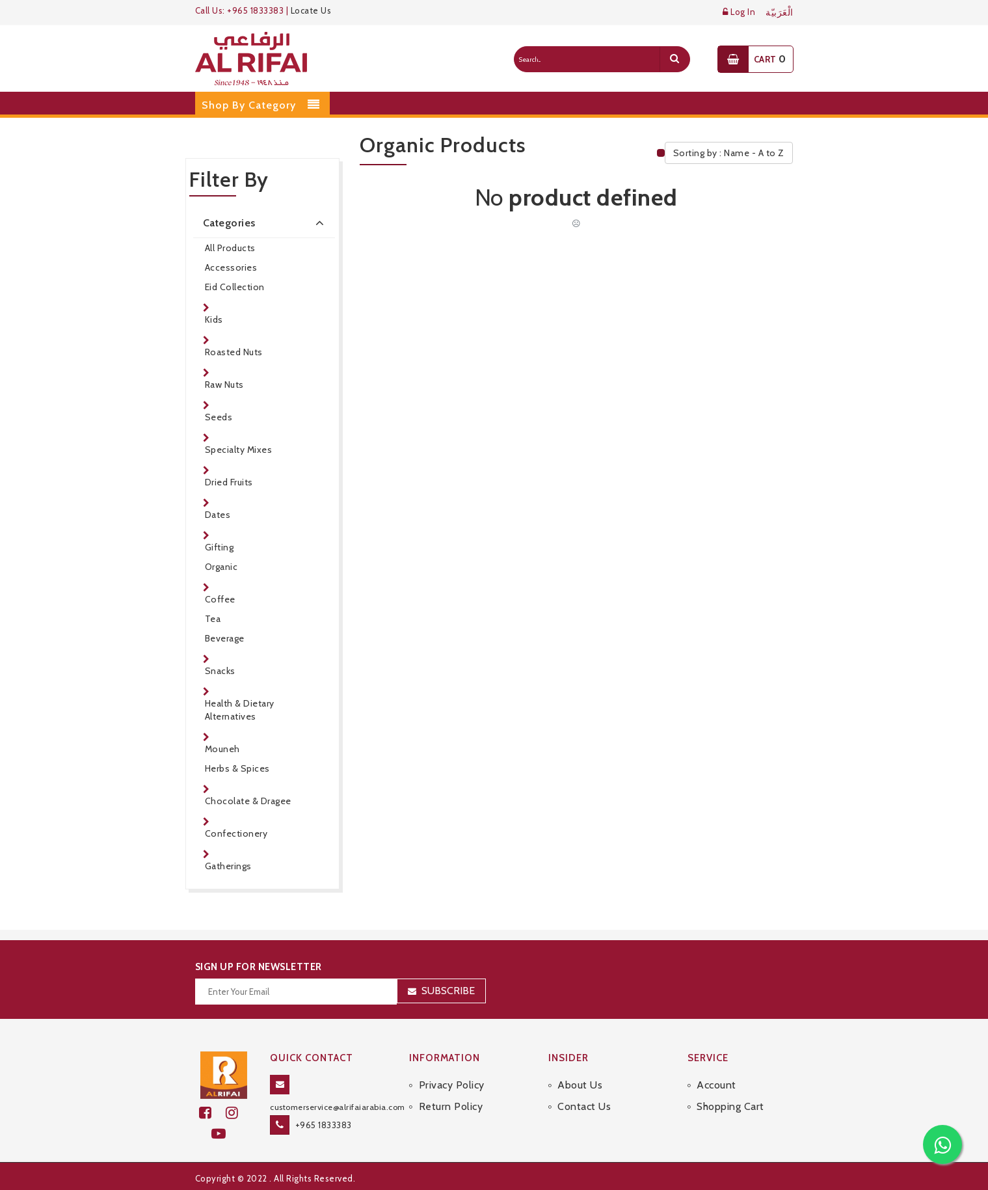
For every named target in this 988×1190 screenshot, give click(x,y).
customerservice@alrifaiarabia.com (337, 1107)
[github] (237, 1113)
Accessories (231, 267)
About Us (579, 1085)
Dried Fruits (229, 482)
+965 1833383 (323, 1125)
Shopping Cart (730, 1106)
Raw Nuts (224, 384)
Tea (213, 619)
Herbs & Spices (237, 768)
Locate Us (311, 10)
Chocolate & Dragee (248, 801)
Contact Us (584, 1106)
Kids (214, 319)
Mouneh (222, 749)
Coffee (220, 599)
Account (716, 1085)
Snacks (220, 671)
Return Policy (451, 1106)
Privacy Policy (452, 1085)
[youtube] (224, 1134)
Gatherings (228, 866)
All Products (230, 248)
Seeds (219, 417)
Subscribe (448, 990)
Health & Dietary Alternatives (239, 709)
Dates (218, 515)
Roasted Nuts (234, 352)
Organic (221, 567)
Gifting (219, 547)
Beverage (225, 638)
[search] (674, 59)
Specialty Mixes (239, 449)
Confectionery (236, 833)
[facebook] (212, 1113)
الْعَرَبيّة (780, 13)
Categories (266, 222)
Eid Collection (235, 287)
